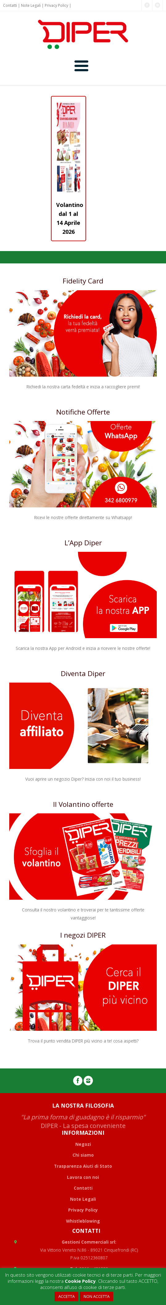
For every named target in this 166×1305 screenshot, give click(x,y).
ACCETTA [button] (66, 1296)
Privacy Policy (56, 5)
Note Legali (31, 5)
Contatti (10, 5)
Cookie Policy (80, 1281)
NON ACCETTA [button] (97, 1296)
